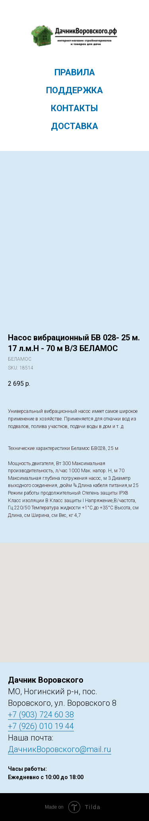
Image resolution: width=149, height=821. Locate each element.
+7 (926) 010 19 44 (41, 726)
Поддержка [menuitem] (74, 90)
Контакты (74, 108)
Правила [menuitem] (74, 72)
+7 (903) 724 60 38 (41, 714)
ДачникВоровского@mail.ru (59, 749)
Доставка (74, 126)
